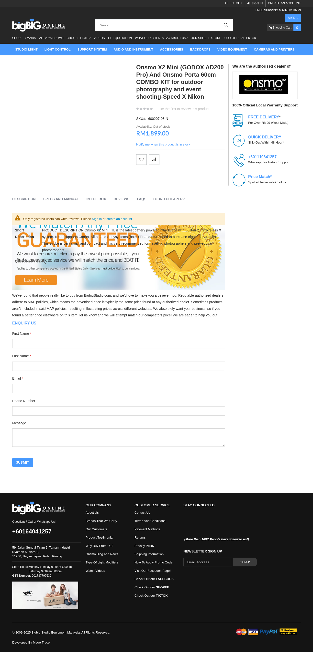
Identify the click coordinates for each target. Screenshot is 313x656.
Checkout (233, 3)
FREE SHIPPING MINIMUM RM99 (278, 10)
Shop (16, 38)
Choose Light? (78, 38)
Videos (99, 38)
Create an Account (284, 3)
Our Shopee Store (206, 38)
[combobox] (164, 25)
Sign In (257, 3)
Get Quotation (120, 38)
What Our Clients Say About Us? (161, 38)
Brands (30, 38)
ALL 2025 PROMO (51, 38)
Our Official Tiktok (240, 38)
